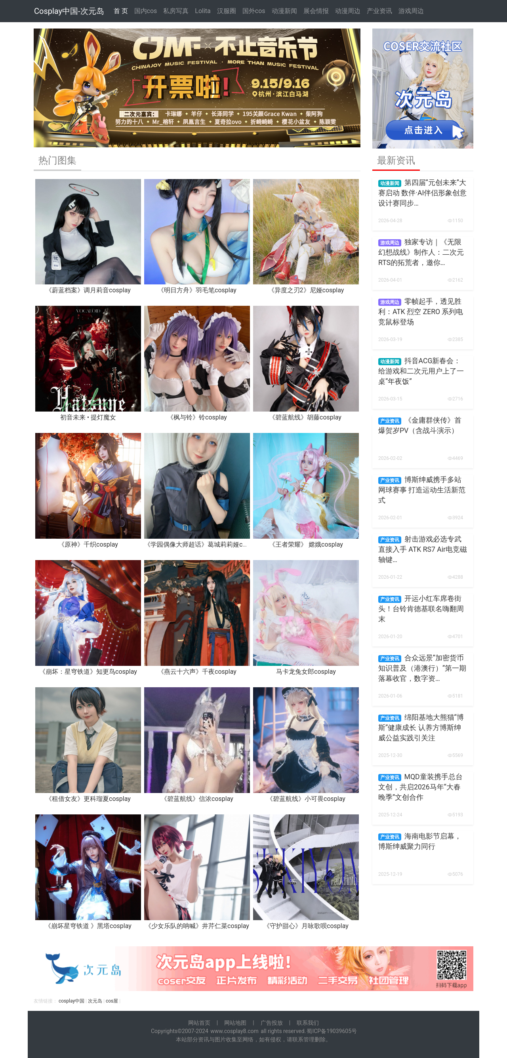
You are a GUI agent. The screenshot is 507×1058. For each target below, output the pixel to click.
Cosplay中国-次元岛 (69, 11)
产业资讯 (379, 11)
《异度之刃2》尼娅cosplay (306, 290)
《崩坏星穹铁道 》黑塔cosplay (88, 926)
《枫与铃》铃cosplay (197, 417)
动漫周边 (347, 11)
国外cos (253, 11)
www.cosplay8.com (234, 1031)
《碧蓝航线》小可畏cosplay (306, 799)
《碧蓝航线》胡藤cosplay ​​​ (306, 417)
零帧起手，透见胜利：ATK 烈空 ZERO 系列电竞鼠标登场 (420, 311)
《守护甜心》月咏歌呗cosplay (306, 926)
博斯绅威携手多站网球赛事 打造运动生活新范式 (421, 490)
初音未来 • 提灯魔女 (88, 417)
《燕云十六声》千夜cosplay (197, 671)
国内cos (145, 11)
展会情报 (316, 11)
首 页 (121, 11)
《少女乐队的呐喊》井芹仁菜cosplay (197, 926)
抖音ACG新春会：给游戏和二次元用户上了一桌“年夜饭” (421, 371)
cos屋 (112, 1001)
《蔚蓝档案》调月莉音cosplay (88, 290)
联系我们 (308, 1023)
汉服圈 (226, 11)
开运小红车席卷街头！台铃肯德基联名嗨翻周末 (421, 609)
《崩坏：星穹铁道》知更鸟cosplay (88, 671)
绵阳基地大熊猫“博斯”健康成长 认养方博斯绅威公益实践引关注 (421, 727)
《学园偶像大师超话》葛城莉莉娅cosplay (202, 544)
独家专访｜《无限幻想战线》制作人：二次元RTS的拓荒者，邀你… (421, 252)
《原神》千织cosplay (88, 544)
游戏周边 (411, 11)
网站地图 (235, 1023)
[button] (58, 88)
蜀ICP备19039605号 (332, 1031)
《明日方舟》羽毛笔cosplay (197, 290)
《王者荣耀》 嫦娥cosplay (306, 544)
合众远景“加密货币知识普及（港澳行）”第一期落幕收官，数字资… (422, 668)
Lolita (202, 11)
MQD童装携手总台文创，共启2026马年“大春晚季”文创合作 (420, 787)
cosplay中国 (71, 1001)
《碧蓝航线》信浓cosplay (197, 799)
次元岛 (95, 1001)
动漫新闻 (284, 11)
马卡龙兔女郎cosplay (306, 671)
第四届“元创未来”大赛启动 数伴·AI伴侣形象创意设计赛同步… (422, 193)
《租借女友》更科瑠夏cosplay (88, 799)
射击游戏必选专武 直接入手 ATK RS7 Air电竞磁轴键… (422, 549)
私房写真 (176, 11)
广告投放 (272, 1023)
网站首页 (199, 1023)
